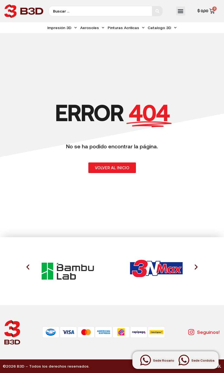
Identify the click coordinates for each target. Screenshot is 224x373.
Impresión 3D (62, 28)
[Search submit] (157, 11)
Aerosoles (92, 28)
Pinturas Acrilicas (126, 28)
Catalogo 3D (162, 28)
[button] (180, 11)
